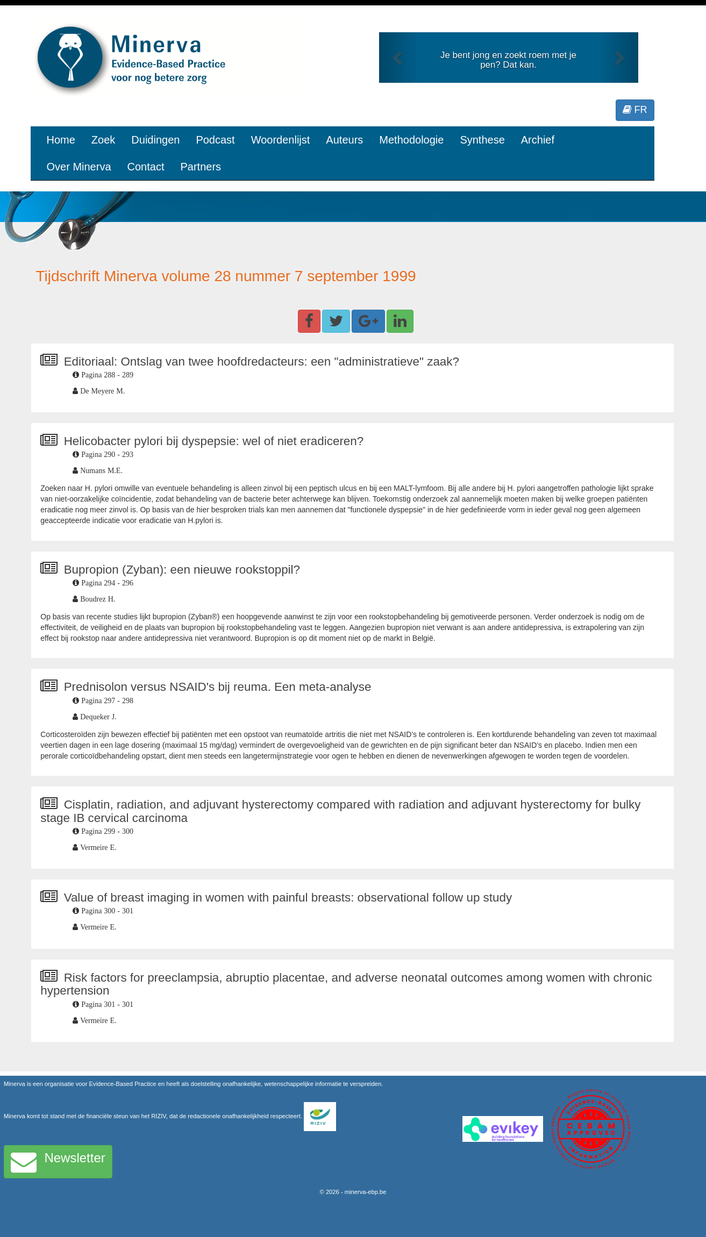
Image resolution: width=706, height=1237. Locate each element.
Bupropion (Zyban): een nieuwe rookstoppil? (182, 569)
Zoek (103, 140)
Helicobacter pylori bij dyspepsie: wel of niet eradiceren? (214, 441)
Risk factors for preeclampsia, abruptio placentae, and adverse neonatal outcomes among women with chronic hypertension (346, 984)
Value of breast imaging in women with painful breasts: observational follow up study (288, 897)
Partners (200, 167)
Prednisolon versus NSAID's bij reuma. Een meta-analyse (218, 686)
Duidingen (155, 140)
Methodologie (411, 140)
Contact (146, 167)
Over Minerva (79, 167)
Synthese (482, 140)
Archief (537, 140)
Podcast (215, 140)
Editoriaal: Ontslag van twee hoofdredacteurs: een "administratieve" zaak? (261, 361)
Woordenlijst (280, 140)
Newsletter (58, 1162)
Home (61, 140)
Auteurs (344, 140)
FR (635, 109)
